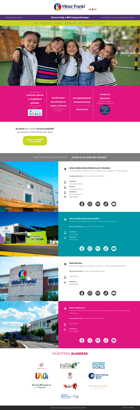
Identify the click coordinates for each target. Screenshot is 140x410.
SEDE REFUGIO (75, 263)
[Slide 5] (68, 82)
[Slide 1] (52, 82)
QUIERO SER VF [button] (88, 23)
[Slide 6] (72, 82)
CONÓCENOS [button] (58, 23)
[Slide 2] (56, 82)
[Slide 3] (60, 82)
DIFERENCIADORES (71, 23)
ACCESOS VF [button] (101, 23)
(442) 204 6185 (73, 284)
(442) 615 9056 (73, 197)
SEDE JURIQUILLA (77, 308)
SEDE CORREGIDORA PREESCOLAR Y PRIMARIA (89, 168)
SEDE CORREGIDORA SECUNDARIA (84, 219)
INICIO (36, 23)
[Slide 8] (79, 82)
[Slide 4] (64, 82)
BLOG (80, 23)
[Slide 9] (83, 82)
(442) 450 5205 (73, 239)
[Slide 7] (76, 82)
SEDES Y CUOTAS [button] (45, 23)
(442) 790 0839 (73, 331)
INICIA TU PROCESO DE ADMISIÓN (35, 141)
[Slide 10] (87, 82)
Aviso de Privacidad (127, 407)
